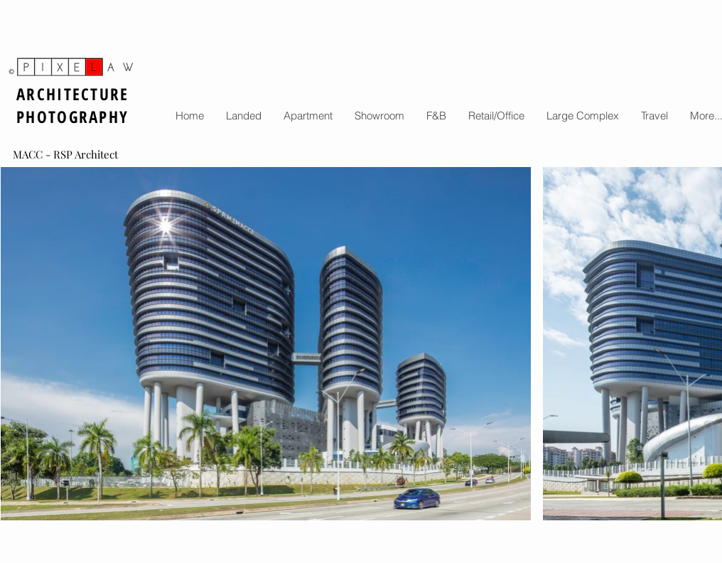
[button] (243, 115)
